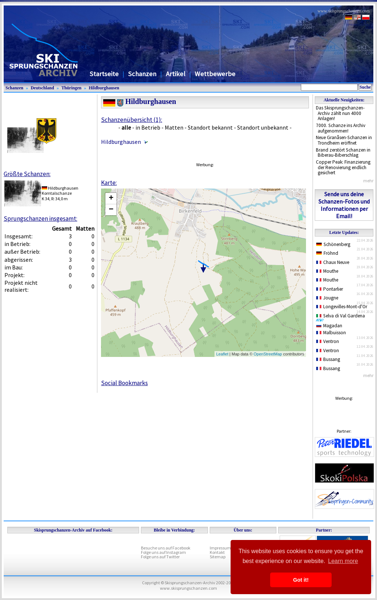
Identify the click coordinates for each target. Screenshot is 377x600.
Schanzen (142, 74)
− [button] (111, 209)
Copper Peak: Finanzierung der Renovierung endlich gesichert (343, 167)
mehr (368, 180)
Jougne (327, 298)
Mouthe (327, 271)
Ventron (327, 341)
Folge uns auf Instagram (163, 552)
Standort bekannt (210, 127)
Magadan (329, 326)
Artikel (175, 74)
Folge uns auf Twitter (160, 556)
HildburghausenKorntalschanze (60, 190)
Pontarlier (329, 289)
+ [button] (111, 198)
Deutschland (42, 87)
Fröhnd (327, 253)
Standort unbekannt (262, 127)
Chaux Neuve (332, 262)
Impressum (220, 548)
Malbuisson (331, 332)
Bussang (328, 359)
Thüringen (71, 87)
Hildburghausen (104, 87)
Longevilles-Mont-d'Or (341, 306)
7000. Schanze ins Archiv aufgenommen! (340, 128)
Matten (174, 127)
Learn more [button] (343, 561)
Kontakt (217, 552)
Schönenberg (333, 244)
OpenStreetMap (268, 354)
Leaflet (222, 354)
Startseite (104, 74)
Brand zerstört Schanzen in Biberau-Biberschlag (343, 153)
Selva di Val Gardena (342, 317)
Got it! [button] (301, 580)
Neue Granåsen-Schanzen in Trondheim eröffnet (344, 140)
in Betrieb (147, 127)
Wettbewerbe (215, 74)
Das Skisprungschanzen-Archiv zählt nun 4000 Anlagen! (340, 113)
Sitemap (217, 556)
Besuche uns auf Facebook (165, 548)
